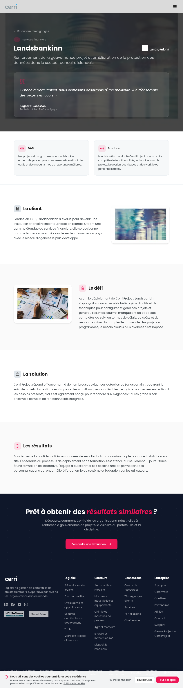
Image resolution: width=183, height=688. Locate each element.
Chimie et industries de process (103, 616)
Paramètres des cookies (116, 672)
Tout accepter (167, 683)
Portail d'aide (132, 614)
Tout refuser (144, 683)
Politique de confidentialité (48, 672)
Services (129, 607)
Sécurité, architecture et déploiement (73, 618)
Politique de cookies (74, 686)
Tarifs (67, 629)
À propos (160, 585)
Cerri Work (161, 592)
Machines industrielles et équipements (104, 600)
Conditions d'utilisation (71, 672)
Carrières (160, 598)
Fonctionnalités (74, 596)
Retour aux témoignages (31, 31)
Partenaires (162, 605)
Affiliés (159, 611)
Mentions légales (151, 672)
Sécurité (136, 672)
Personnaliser (120, 683)
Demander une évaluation (91, 544)
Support (160, 625)
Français (171, 672)
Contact (160, 618)
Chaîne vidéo (132, 620)
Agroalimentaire (105, 627)
